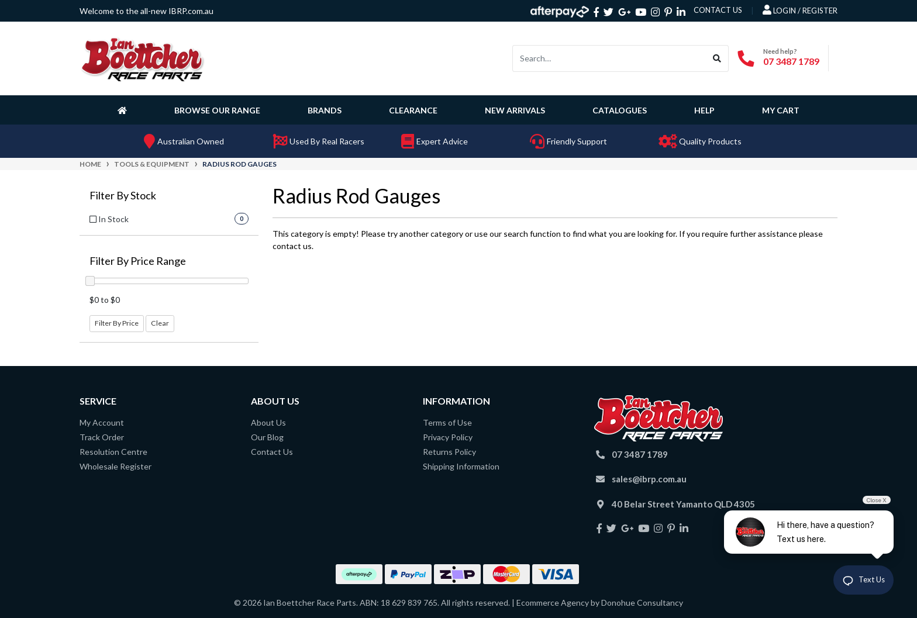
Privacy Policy (448, 437)
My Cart (780, 110)
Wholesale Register (115, 466)
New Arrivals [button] (515, 110)
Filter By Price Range (137, 261)
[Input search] (609, 58)
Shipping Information (461, 466)
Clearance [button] (413, 110)
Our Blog (267, 437)
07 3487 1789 (791, 61)
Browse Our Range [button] (217, 110)
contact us (718, 10)
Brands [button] (325, 110)
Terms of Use (447, 422)
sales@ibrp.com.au (649, 479)
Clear (160, 323)
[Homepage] (125, 110)
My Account (102, 422)
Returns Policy (449, 452)
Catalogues (619, 110)
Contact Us (272, 452)
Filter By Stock (122, 195)
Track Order (102, 437)
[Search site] (717, 58)
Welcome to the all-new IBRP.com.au (146, 11)
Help (704, 110)
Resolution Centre (113, 452)
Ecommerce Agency (552, 602)
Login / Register (800, 10)
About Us (268, 422)
